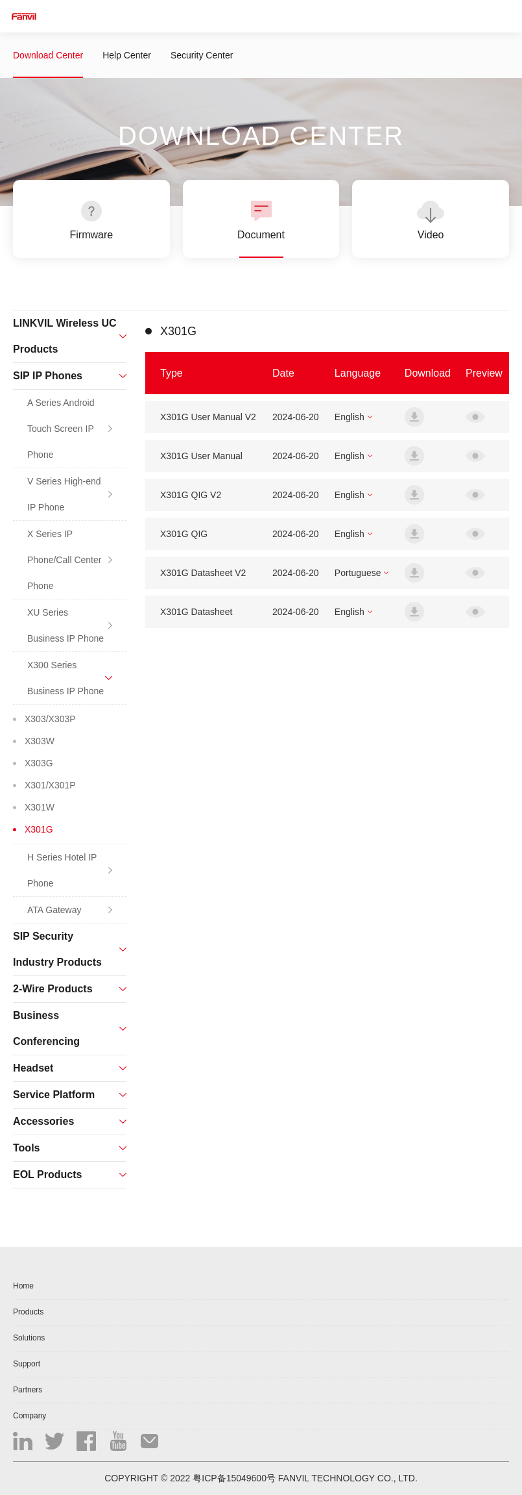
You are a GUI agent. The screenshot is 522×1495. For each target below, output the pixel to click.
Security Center (202, 55)
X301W (39, 807)
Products (28, 1311)
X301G (39, 829)
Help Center (126, 55)
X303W (39, 741)
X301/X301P (50, 785)
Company (29, 1415)
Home (23, 1285)
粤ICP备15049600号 (234, 1478)
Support (26, 1363)
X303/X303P (50, 719)
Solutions (29, 1337)
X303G (39, 763)
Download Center (48, 55)
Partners (27, 1389)
